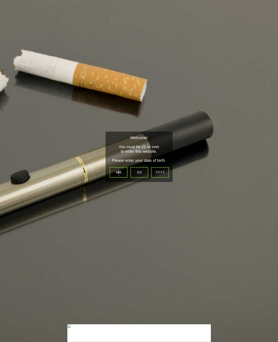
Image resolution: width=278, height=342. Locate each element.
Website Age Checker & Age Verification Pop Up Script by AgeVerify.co (273, 337)
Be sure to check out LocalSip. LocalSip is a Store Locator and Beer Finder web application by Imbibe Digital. (271, 341)
